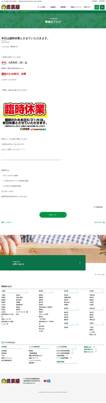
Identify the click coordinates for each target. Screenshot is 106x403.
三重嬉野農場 (33, 354)
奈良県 (92, 292)
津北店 (3, 310)
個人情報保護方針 (6, 361)
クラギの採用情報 (61, 347)
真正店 (66, 296)
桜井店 (92, 298)
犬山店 (41, 332)
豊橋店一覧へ (53, 215)
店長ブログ (87, 7)
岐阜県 (66, 292)
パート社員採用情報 (62, 359)
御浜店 (18, 308)
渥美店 (41, 296)
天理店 (92, 305)
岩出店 (92, 313)
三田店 (92, 328)
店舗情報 (52, 7)
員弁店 (18, 296)
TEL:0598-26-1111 (29, 384)
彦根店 (66, 328)
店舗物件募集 (60, 362)
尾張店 (41, 300)
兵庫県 (92, 324)
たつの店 (92, 333)
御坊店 (92, 315)
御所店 (92, 300)
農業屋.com (87, 348)
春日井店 (41, 327)
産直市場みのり (88, 350)
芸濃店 (18, 303)
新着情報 (63, 7)
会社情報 (94, 1)
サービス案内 (41, 7)
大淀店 (92, 303)
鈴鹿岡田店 (19, 305)
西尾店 (41, 305)
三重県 (3, 292)
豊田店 (41, 317)
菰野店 (18, 310)
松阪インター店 (6, 320)
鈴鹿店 (3, 300)
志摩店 (3, 308)
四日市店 (18, 300)
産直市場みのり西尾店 (45, 308)
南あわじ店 (93, 335)
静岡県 (66, 309)
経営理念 (4, 354)
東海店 (41, 313)
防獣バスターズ (33, 359)
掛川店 (66, 315)
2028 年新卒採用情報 (63, 351)
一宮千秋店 (42, 320)
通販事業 (31, 363)
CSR (2, 356)
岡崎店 (41, 310)
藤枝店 (66, 320)
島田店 (66, 318)
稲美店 (92, 330)
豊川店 (41, 303)
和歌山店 (92, 320)
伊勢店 (3, 298)
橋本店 (92, 318)
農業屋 (31, 351)
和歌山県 (92, 309)
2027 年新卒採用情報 (63, 354)
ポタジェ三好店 (43, 315)
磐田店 (66, 313)
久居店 (3, 313)
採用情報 (102, 1)
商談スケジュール (6, 359)
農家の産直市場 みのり (35, 356)
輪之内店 (66, 303)
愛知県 (41, 292)
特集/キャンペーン (76, 7)
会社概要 (4, 351)
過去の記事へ (98, 222)
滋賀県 (66, 324)
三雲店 (3, 296)
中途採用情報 (60, 356)
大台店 (3, 305)
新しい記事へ (7, 222)
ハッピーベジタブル (35, 361)
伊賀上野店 (19, 298)
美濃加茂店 (67, 298)
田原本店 (92, 296)
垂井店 (66, 300)
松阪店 (3, 303)
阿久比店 (41, 329)
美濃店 (66, 305)
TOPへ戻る (101, 275)
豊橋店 (41, 298)
